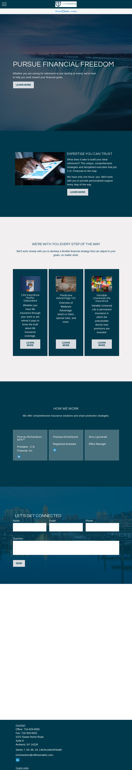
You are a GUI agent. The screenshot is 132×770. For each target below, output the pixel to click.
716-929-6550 (32, 729)
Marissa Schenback (65, 437)
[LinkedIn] (19, 456)
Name (16, 520)
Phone (89, 520)
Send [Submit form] (19, 563)
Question (18, 538)
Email (52, 520)
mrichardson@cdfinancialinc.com (34, 755)
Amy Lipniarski (98, 437)
